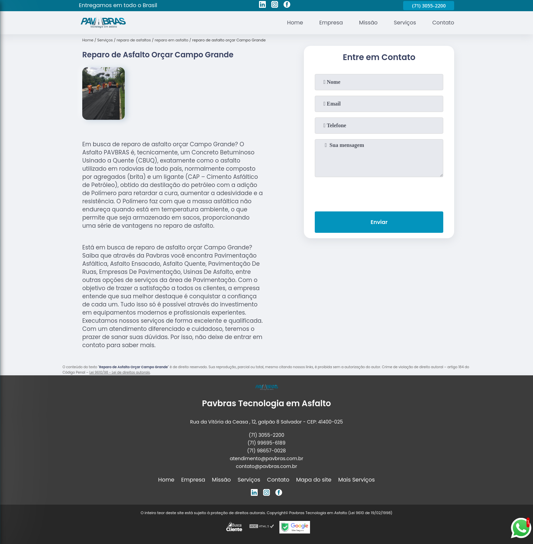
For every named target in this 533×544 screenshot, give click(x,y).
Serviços (404, 22)
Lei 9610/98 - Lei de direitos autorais (119, 372)
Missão (367, 22)
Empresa (329, 22)
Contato (443, 22)
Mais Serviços (356, 480)
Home (293, 22)
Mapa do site (313, 480)
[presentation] (379, 193)
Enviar (379, 222)
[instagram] (274, 5)
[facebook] (286, 5)
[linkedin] (262, 5)
